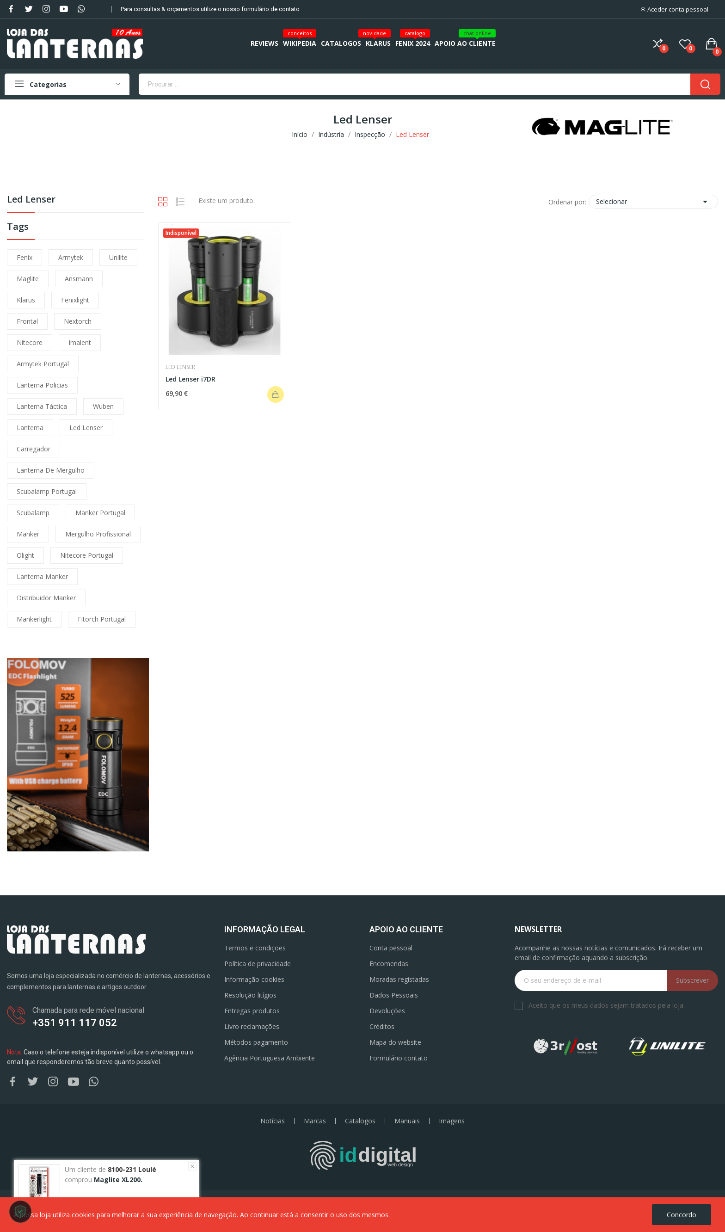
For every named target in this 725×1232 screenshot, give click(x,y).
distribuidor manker (46, 597)
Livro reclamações (251, 1026)
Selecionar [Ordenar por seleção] (653, 201)
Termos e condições (255, 947)
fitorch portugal (102, 619)
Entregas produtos (252, 1010)
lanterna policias (42, 385)
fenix (24, 257)
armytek (70, 257)
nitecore (30, 342)
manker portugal (100, 512)
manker (28, 534)
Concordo (681, 1214)
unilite (118, 257)
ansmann (79, 278)
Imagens (452, 1121)
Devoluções (387, 1010)
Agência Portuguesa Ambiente (269, 1057)
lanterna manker (42, 576)
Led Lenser (31, 200)
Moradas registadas (399, 979)
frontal (27, 321)
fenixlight (75, 300)
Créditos (381, 1026)
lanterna (30, 427)
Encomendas (388, 963)
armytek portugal (43, 363)
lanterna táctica (42, 406)
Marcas (315, 1121)
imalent (79, 342)
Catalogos (360, 1121)
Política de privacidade (257, 963)
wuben (103, 406)
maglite (28, 278)
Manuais (407, 1121)
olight (25, 555)
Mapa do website (395, 1042)
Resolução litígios (250, 995)
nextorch (78, 321)
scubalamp (33, 512)
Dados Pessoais (393, 995)
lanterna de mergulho (51, 470)
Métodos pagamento (256, 1042)
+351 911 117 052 (74, 1023)
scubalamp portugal (47, 491)
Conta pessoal (390, 947)
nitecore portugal (86, 555)
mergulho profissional (98, 534)
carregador (33, 448)
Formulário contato (398, 1057)
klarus (26, 300)
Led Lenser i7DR (190, 379)
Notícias (272, 1121)
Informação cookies (254, 979)
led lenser (86, 427)
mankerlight (34, 619)
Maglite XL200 (117, 1179)
